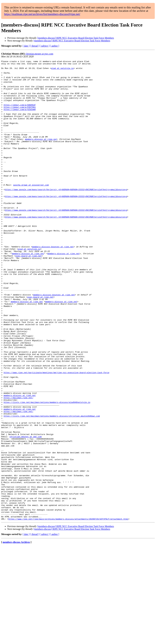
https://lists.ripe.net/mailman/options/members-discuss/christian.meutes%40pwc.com (52, 487)
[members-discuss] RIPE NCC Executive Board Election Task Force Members (75, 38)
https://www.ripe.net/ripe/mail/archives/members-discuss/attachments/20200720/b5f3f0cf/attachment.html (68, 610)
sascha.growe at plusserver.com (31, 210)
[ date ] (26, 46)
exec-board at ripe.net (29, 295)
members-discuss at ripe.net (41, 155)
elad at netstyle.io (62, 70)
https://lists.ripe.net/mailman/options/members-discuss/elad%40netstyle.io (47, 470)
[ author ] (54, 46)
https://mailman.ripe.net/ (18, 465)
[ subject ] (44, 46)
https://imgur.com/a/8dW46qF (20, 114)
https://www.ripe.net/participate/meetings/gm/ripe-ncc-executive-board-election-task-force (56, 435)
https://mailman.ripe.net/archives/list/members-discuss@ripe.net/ (42, 14)
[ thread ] (34, 46)
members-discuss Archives (16, 634)
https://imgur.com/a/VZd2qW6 (20, 119)
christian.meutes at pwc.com (39, 53)
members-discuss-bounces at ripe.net (53, 284)
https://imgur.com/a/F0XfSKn (20, 116)
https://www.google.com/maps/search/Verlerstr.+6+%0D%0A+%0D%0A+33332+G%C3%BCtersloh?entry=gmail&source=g (66, 215)
